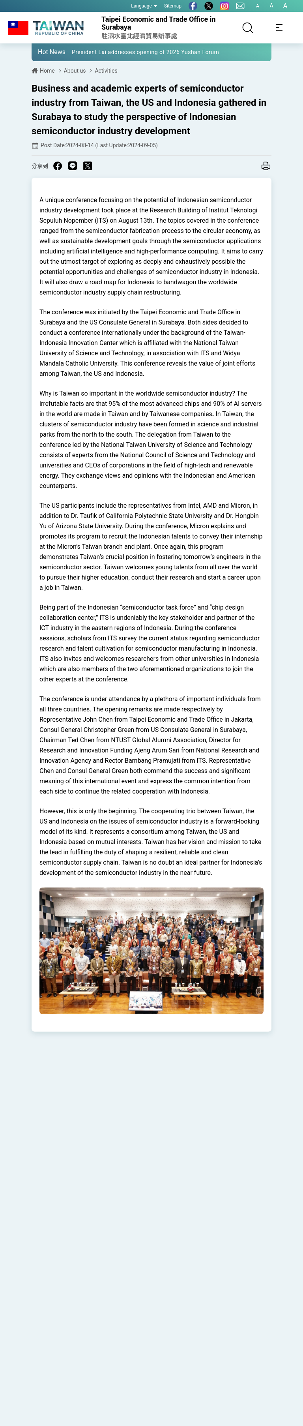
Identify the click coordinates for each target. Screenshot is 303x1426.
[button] (43, 52)
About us (75, 71)
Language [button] (144, 6)
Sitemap (172, 6)
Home (47, 71)
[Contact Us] (240, 6)
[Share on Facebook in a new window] (57, 165)
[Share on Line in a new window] (72, 165)
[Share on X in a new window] (87, 165)
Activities (106, 71)
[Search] (248, 27)
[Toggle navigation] (279, 27)
